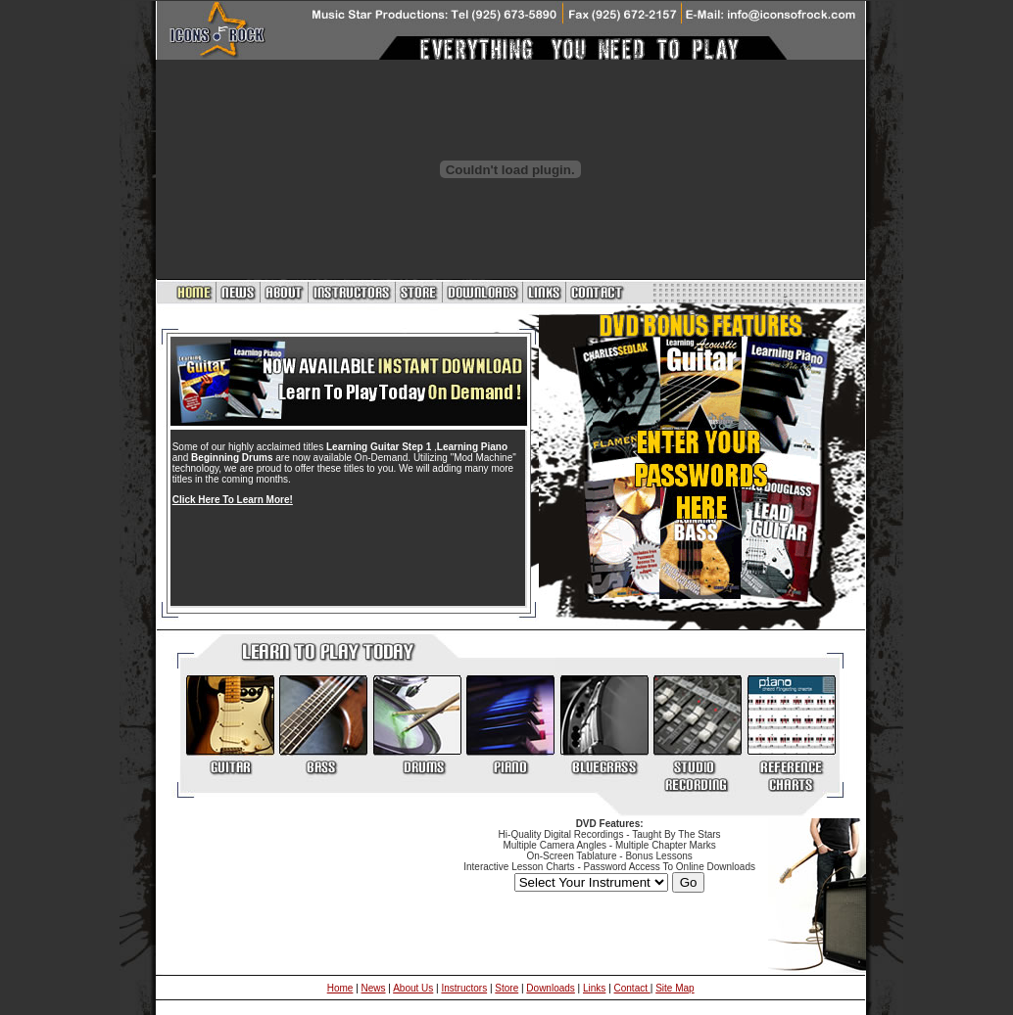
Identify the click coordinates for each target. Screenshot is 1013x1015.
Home (340, 988)
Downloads (550, 988)
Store (506, 988)
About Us (413, 988)
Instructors (464, 988)
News (374, 988)
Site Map (674, 988)
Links (594, 988)
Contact (632, 988)
